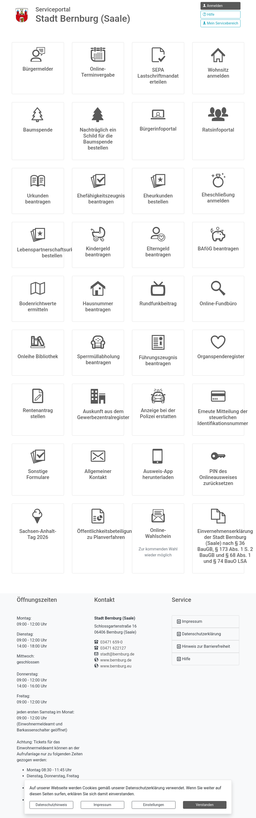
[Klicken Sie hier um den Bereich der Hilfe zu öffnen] (220, 14)
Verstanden (205, 805)
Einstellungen (153, 805)
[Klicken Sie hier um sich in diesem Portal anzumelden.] (220, 6)
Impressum (102, 805)
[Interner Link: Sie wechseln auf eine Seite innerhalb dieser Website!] (205, 622)
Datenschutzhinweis (51, 805)
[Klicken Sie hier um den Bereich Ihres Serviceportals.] (220, 23)
